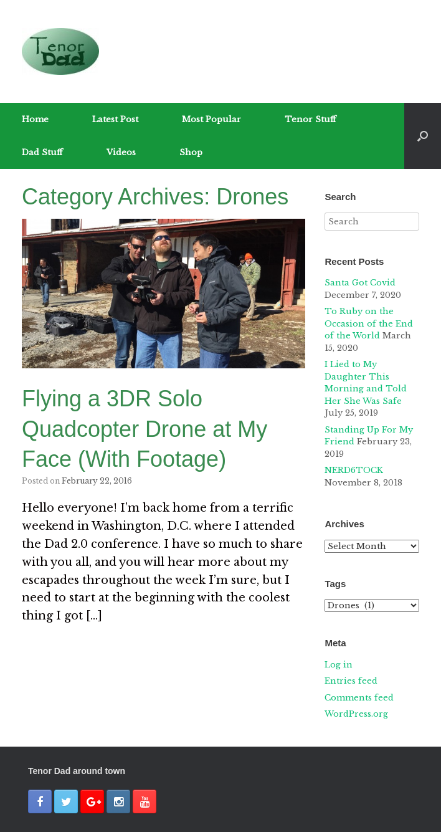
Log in (339, 664)
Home (35, 119)
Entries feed (351, 681)
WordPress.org (356, 714)
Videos (121, 152)
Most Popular (211, 119)
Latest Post (115, 119)
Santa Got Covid (360, 282)
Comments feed (359, 697)
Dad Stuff (42, 152)
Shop (190, 152)
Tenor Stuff (310, 119)
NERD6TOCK (354, 470)
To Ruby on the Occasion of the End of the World (369, 323)
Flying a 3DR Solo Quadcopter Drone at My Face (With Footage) (144, 429)
